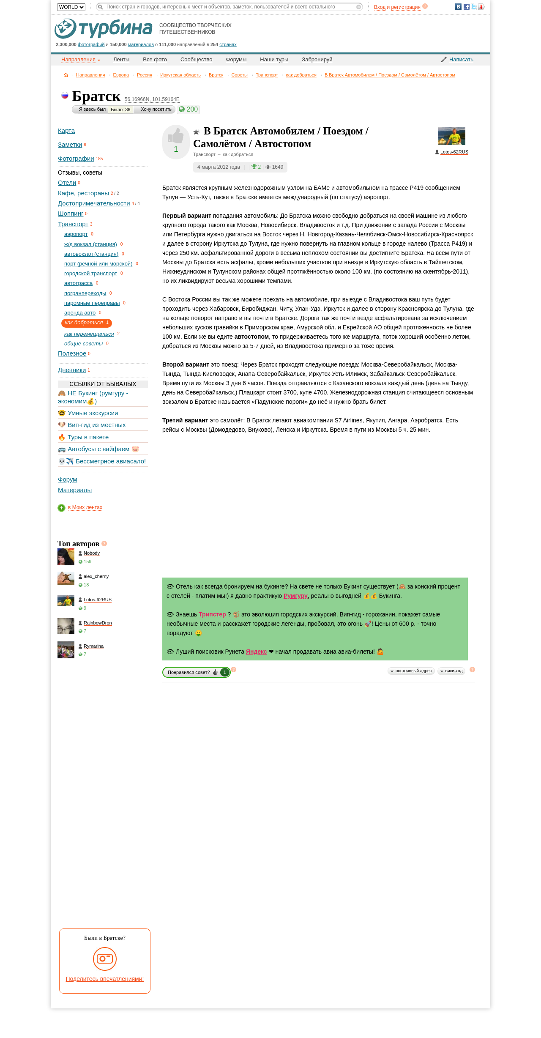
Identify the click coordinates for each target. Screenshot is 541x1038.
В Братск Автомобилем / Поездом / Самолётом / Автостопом (390, 74)
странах (227, 44)
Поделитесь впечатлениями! (105, 978)
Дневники (72, 369)
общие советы (83, 343)
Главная (65, 74)
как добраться (301, 74)
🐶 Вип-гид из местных (92, 424)
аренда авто (80, 312)
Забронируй (317, 59)
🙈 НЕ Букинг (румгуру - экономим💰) (93, 396)
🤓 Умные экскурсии (88, 412)
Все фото (155, 59)
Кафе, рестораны (83, 193)
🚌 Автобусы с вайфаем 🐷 (98, 448)
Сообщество (196, 59)
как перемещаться (89, 334)
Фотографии (76, 158)
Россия (144, 74)
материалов (141, 44)
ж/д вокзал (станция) (90, 244)
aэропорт (76, 234)
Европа (121, 74)
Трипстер (212, 614)
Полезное (72, 353)
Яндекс (256, 651)
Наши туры (274, 59)
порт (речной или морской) (98, 263)
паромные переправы (92, 303)
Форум (67, 479)
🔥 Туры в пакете (83, 437)
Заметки (70, 144)
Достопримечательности (94, 203)
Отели (67, 182)
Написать (461, 59)
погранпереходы (85, 293)
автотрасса (78, 283)
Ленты (121, 59)
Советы (239, 74)
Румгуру (296, 595)
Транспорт (267, 74)
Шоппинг (70, 213)
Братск (216, 74)
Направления (90, 74)
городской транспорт (90, 273)
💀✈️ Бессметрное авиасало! (102, 461)
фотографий (91, 44)
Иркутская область (180, 74)
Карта (66, 130)
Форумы (236, 59)
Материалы (75, 489)
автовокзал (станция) (91, 254)
